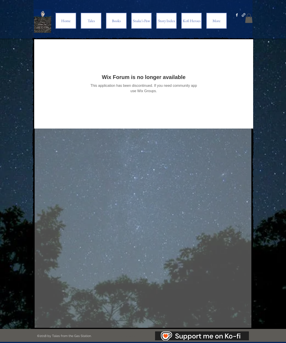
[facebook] (237, 15)
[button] (249, 18)
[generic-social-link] (243, 15)
